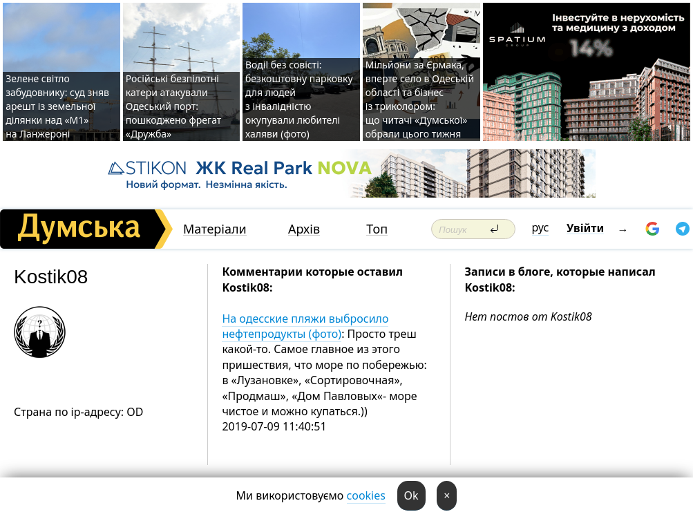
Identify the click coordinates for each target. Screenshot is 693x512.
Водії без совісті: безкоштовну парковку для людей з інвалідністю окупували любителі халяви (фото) (299, 99)
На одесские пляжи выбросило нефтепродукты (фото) (305, 326)
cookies (366, 495)
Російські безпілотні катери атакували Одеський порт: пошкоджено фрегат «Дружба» (174, 106)
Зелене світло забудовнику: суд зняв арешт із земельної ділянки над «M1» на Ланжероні (57, 106)
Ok (411, 495)
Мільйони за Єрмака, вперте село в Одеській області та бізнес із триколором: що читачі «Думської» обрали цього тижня (420, 99)
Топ (377, 229)
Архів (304, 229)
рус (540, 227)
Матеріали (215, 229)
